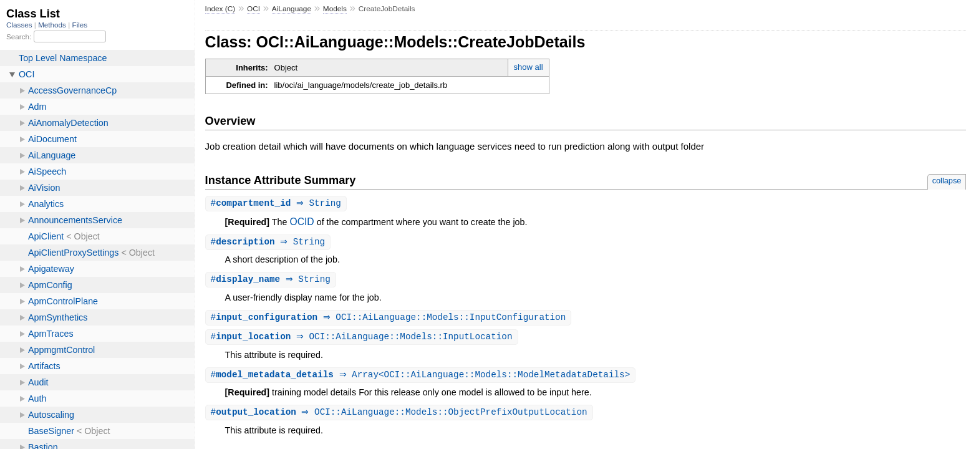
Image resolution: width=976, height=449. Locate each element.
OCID (301, 222)
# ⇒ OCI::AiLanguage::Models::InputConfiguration (390, 320)
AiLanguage (291, 8)
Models (335, 8)
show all (528, 67)
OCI (253, 8)
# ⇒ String (277, 204)
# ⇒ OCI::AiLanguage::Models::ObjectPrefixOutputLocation (401, 416)
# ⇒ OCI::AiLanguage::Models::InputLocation (363, 339)
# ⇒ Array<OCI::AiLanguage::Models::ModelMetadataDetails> (422, 378)
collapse (947, 180)
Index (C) (220, 8)
